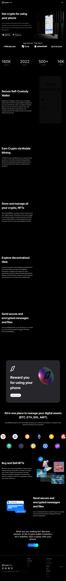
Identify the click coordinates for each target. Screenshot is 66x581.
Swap (28, 564)
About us (47, 574)
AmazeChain (48, 560)
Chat (28, 566)
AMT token (48, 576)
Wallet (28, 562)
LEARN (47, 566)
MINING (29, 558)
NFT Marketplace (49, 562)
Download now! (33, 545)
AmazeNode (48, 564)
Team (47, 572)
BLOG (47, 568)
